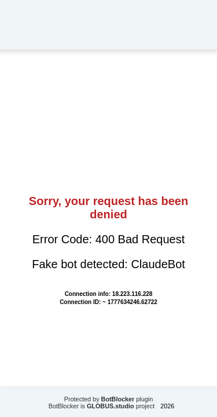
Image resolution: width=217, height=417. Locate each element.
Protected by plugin (108, 399)
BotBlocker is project (102, 406)
